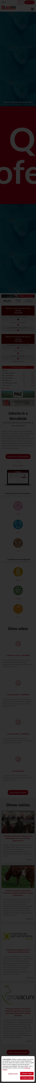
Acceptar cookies (27, 1078)
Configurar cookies (13, 1073)
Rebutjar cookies (27, 1073)
